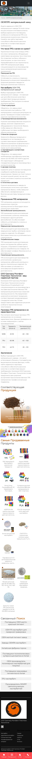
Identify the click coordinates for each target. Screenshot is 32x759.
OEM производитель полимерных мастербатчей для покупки (16, 663)
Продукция (12, 755)
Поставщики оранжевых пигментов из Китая (16, 672)
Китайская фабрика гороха (14, 648)
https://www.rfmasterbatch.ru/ (12, 285)
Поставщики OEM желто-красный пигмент (16, 623)
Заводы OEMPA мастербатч (14, 643)
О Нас (20, 755)
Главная (3, 18)
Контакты (28, 755)
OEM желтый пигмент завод (14, 637)
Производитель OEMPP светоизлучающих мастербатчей (16, 686)
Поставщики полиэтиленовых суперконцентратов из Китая (16, 655)
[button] (28, 407)
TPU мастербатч (9, 679)
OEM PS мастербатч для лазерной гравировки (16, 631)
